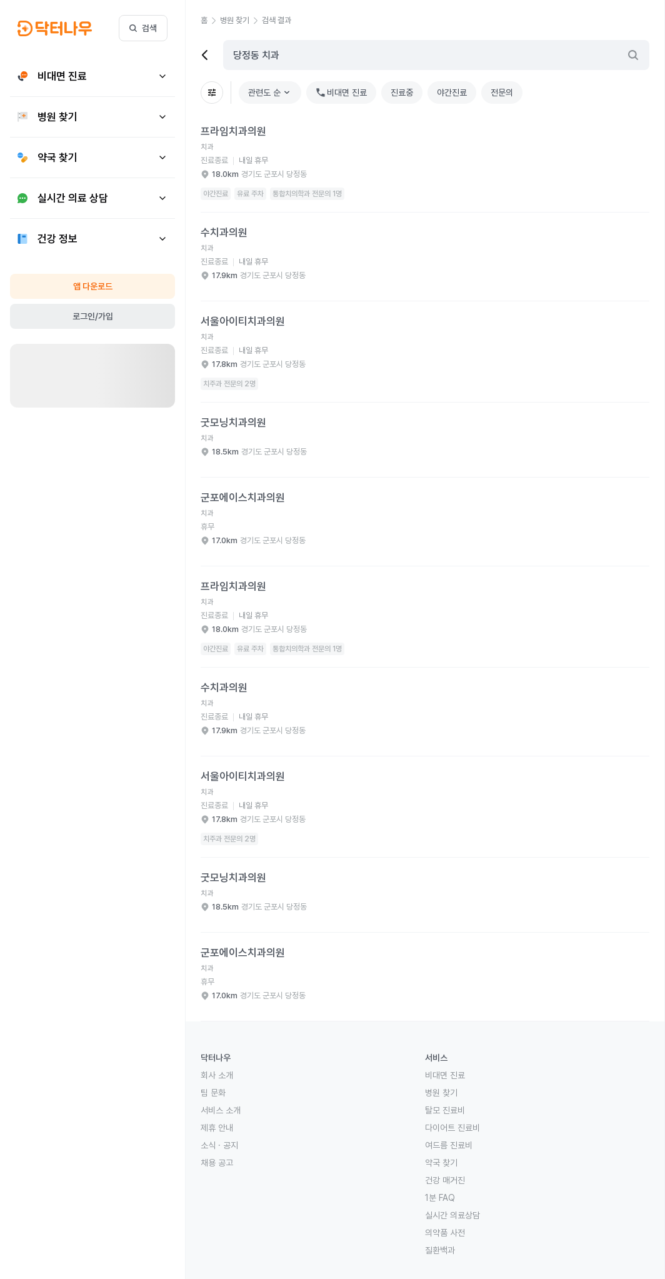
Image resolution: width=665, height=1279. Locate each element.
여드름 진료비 (448, 1145)
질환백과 (440, 1250)
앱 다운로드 (92, 286)
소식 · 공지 (219, 1145)
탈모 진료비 (445, 1110)
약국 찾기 (441, 1163)
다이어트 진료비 (452, 1128)
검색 (143, 28)
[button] (210, 20)
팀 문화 (213, 1093)
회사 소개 (217, 1075)
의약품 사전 (445, 1233)
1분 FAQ (440, 1198)
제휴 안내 (217, 1128)
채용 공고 (217, 1163)
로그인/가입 (92, 316)
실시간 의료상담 (452, 1215)
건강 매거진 (445, 1180)
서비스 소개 (221, 1110)
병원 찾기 (441, 1093)
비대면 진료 (445, 1075)
